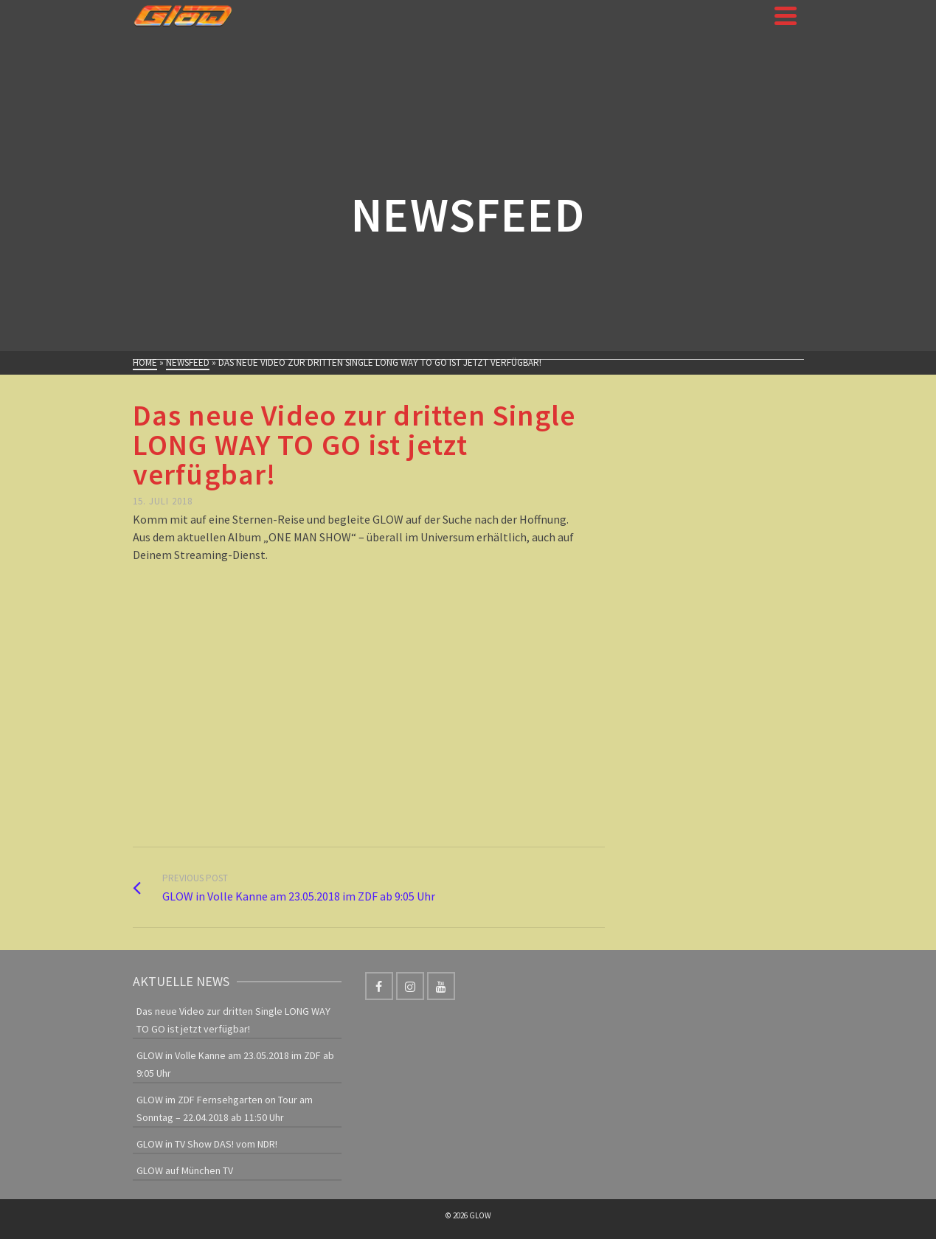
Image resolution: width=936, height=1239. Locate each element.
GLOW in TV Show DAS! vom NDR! (206, 1143)
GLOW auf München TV (184, 1170)
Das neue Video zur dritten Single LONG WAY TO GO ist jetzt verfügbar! (233, 1019)
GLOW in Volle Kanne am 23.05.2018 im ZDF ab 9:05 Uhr (235, 1064)
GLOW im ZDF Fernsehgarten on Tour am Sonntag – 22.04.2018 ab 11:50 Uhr (224, 1108)
